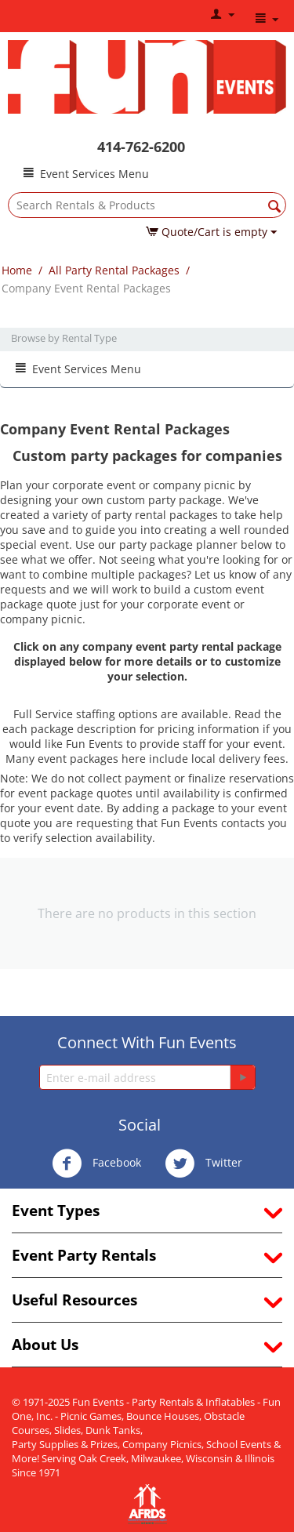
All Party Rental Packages (114, 270)
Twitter (203, 1163)
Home (17, 270)
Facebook (96, 1163)
